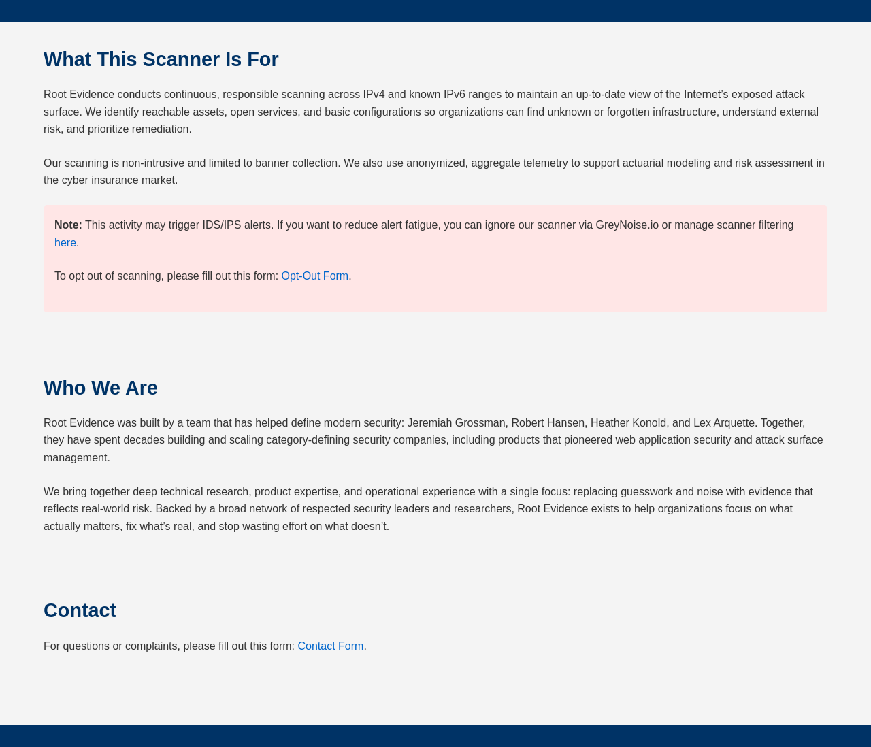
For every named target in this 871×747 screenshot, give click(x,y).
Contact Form (331, 646)
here (65, 242)
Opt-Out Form (315, 276)
